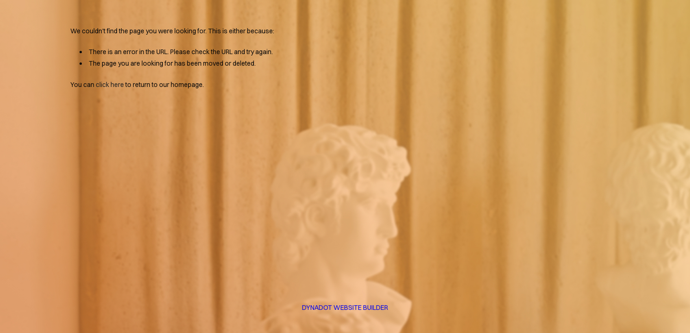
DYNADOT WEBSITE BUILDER (345, 307)
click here (110, 84)
